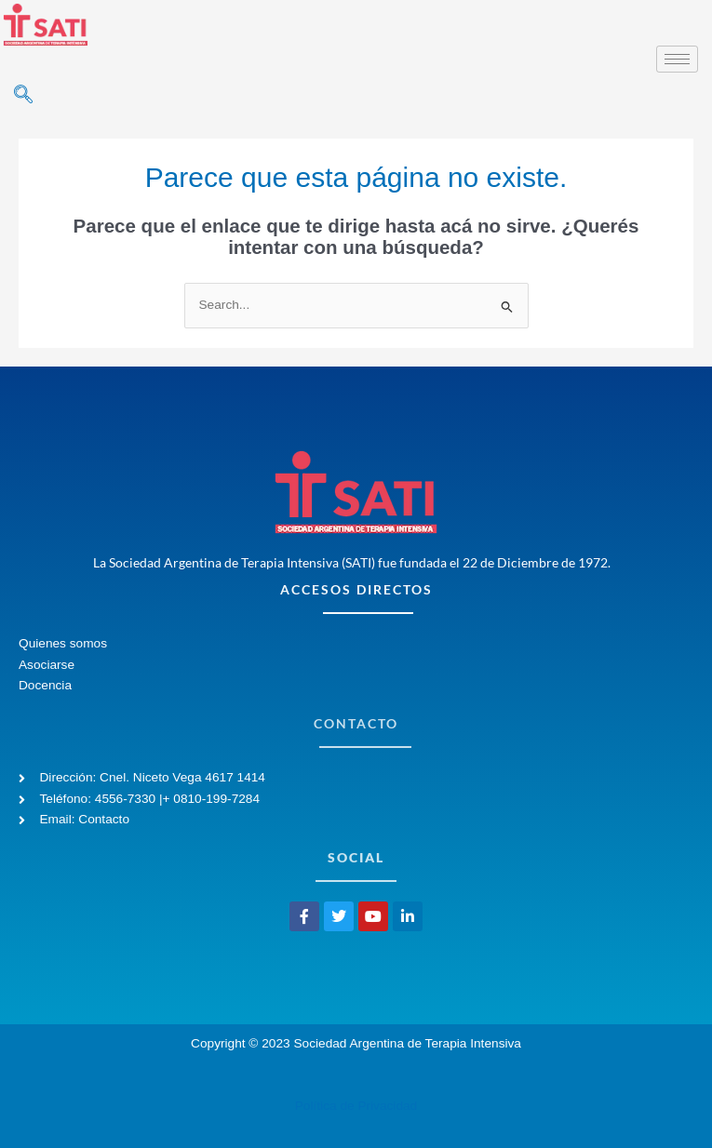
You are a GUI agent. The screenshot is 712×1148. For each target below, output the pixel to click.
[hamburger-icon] (677, 59)
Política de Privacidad (356, 1106)
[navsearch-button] (23, 95)
